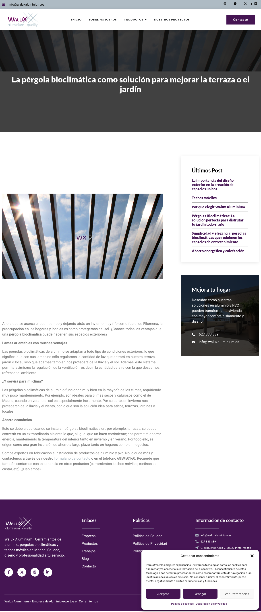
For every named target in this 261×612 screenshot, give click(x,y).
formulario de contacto (72, 458)
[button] (252, 556)
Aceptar (163, 594)
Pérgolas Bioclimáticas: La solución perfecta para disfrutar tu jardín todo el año (218, 220)
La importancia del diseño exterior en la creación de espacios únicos (213, 184)
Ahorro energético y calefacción (218, 251)
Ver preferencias (237, 594)
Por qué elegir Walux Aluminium (218, 207)
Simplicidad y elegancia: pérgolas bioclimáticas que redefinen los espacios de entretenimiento (219, 237)
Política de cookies (182, 604)
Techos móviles (204, 198)
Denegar (200, 594)
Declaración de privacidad (211, 604)
